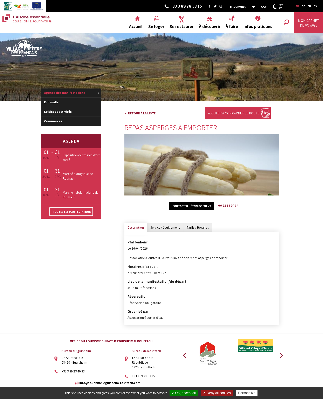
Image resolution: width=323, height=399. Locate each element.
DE (303, 6)
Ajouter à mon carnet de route (233, 113)
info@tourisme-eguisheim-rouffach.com (109, 383)
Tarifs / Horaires (197, 227)
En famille (51, 102)
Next (280, 354)
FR (297, 6)
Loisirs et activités (58, 111)
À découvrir (209, 26)
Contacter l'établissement (191, 206)
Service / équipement (165, 227)
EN (309, 6)
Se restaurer (182, 26)
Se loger (156, 26)
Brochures (238, 6)
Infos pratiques (257, 26)
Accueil (136, 26)
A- (265, 6)
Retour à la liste (142, 113)
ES (315, 6)
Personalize (246, 393)
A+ (262, 6)
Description (136, 227)
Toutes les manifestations (72, 212)
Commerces (53, 121)
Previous (184, 354)
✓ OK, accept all (184, 393)
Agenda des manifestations (64, 93)
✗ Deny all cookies (217, 393)
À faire (232, 26)
